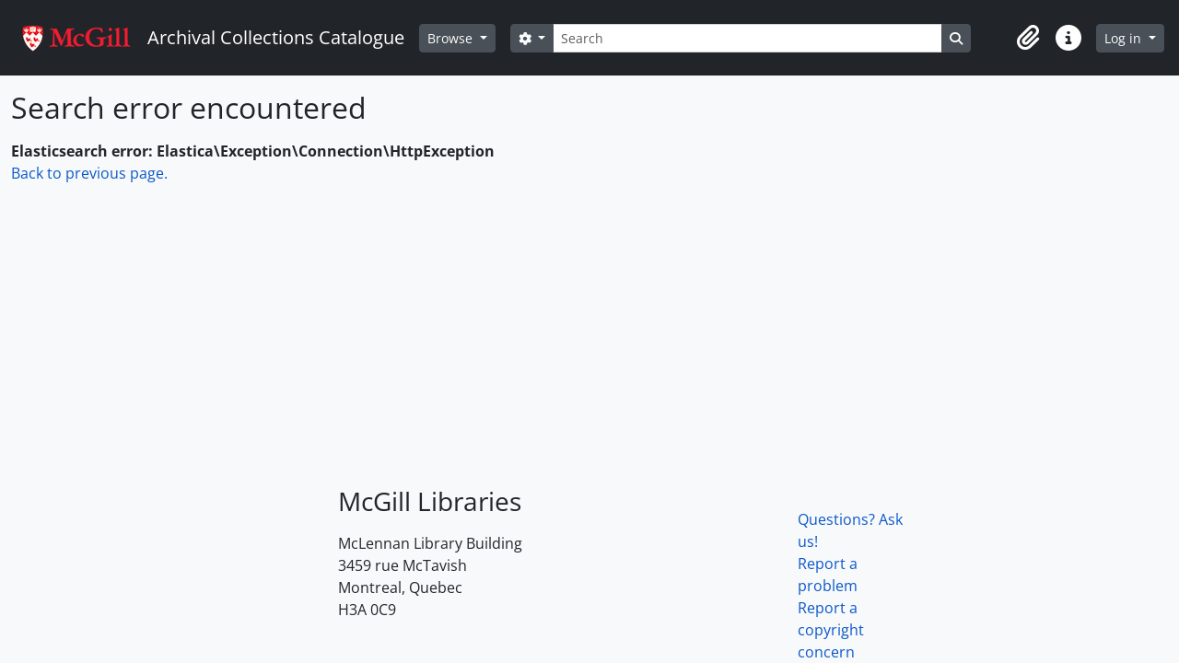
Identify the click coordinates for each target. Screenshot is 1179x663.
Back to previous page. (89, 173)
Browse (451, 38)
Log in (1124, 38)
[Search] (747, 38)
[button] (1028, 37)
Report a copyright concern (831, 630)
